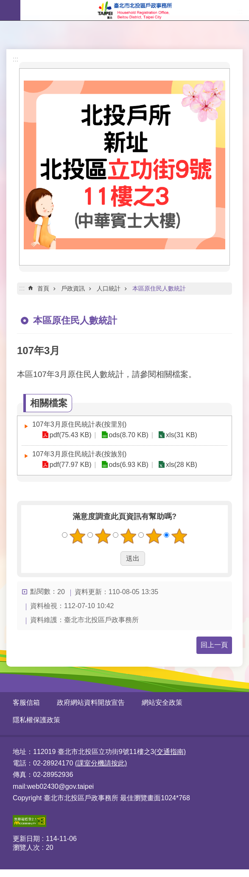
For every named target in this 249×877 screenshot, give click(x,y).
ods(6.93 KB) (127, 464)
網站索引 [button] (10, 10)
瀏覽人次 (26, 847)
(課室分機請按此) (101, 763)
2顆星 (103, 536)
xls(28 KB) (180, 464)
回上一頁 (214, 644)
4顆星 (153, 536)
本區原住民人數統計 (159, 288)
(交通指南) (170, 751)
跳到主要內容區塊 (4, 4)
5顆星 (179, 536)
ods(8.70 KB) (127, 434)
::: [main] (22, 288)
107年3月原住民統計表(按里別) (79, 424)
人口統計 (108, 288)
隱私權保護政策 (36, 719)
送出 (112, 558)
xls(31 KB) (180, 434)
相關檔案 (48, 403)
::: (15, 59)
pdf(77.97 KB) (70, 464)
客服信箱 (26, 702)
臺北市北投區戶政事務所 (134, 10)
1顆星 (77, 536)
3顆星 (128, 536)
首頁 (43, 288)
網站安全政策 (162, 702)
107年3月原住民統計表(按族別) (79, 454)
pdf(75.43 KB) (70, 434)
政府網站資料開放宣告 (91, 702)
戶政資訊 (73, 288)
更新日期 (26, 838)
